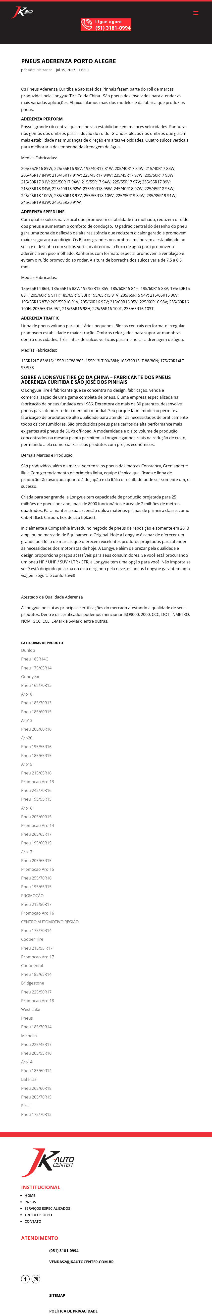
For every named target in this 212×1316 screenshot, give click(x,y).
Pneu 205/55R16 (36, 1053)
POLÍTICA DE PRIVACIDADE (73, 1311)
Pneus (84, 69)
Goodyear (30, 676)
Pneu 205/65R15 (36, 860)
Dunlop (28, 650)
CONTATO (33, 1221)
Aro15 (26, 764)
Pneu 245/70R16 (36, 790)
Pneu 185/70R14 (36, 1027)
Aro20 (26, 738)
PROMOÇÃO (32, 895)
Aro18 (26, 694)
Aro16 (26, 808)
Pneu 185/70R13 (36, 703)
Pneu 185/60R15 (36, 711)
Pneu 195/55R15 (36, 799)
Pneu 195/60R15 (36, 843)
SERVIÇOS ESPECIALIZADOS (47, 1208)
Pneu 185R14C (34, 659)
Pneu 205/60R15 (36, 817)
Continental (32, 965)
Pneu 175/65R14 (36, 668)
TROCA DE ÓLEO (38, 1214)
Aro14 (26, 1062)
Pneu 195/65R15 (36, 886)
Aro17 (26, 852)
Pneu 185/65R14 (36, 974)
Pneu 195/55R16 (36, 746)
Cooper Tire (32, 939)
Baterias (29, 1079)
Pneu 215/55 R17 (37, 948)
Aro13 (26, 720)
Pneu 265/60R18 (36, 1088)
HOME (30, 1195)
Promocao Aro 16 (37, 913)
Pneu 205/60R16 (36, 729)
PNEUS (30, 1202)
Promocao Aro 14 (37, 825)
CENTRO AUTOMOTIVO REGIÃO (50, 922)
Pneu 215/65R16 (36, 773)
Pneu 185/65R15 (36, 755)
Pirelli (26, 1105)
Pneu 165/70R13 (36, 685)
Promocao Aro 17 (37, 957)
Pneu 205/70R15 (36, 1097)
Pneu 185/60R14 (36, 1070)
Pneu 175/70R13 (36, 1114)
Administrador (40, 69)
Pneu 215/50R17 (36, 904)
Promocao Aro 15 (37, 869)
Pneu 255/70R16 (36, 878)
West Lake (30, 1009)
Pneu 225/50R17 (36, 992)
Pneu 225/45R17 (36, 1044)
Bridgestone (32, 983)
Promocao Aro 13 (37, 781)
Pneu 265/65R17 (36, 834)
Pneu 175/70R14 (36, 930)
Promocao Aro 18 (37, 1000)
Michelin (29, 1036)
